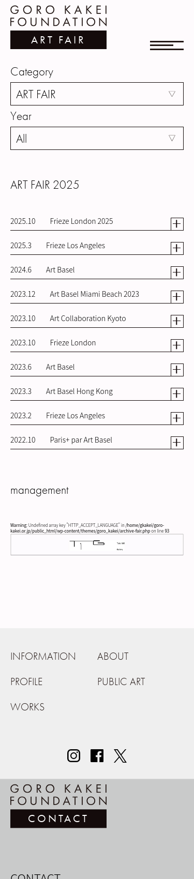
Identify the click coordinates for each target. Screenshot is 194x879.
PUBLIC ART (121, 681)
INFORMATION (43, 656)
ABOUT (112, 656)
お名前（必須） (33, 874)
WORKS (27, 707)
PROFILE (26, 681)
